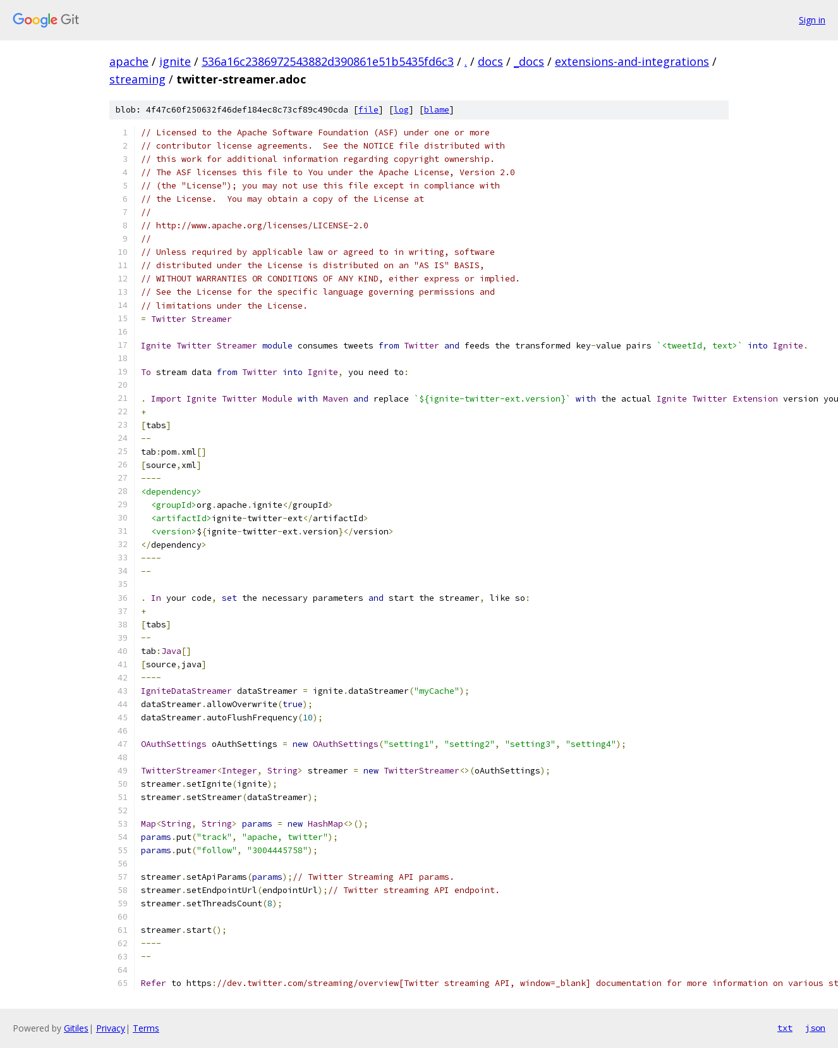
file (368, 109)
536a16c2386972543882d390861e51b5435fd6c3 (328, 61)
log (401, 109)
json (815, 1027)
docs (490, 61)
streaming (137, 79)
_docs (529, 61)
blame (436, 109)
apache (129, 61)
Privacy (110, 1028)
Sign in (812, 20)
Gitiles (76, 1028)
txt (784, 1027)
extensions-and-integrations (632, 61)
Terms (146, 1028)
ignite (175, 61)
